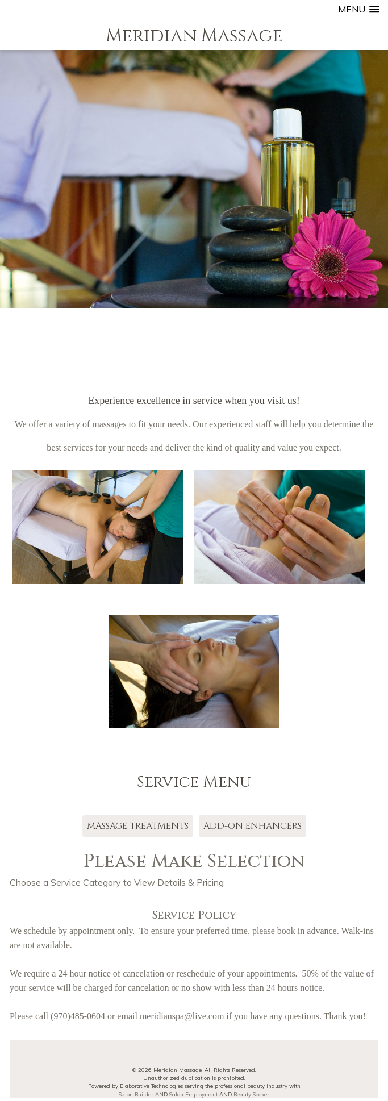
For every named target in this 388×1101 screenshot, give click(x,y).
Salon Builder (136, 1094)
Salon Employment (193, 1094)
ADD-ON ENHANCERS (252, 826)
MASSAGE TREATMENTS (138, 826)
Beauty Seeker (251, 1094)
